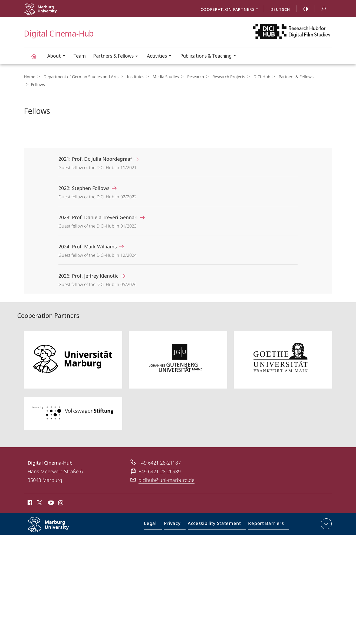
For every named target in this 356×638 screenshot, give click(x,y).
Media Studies (162, 76)
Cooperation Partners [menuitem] (230, 9)
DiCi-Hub (253, 76)
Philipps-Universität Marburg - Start (53, 12)
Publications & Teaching (209, 56)
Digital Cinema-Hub (36, 58)
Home (29, 76)
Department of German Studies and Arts (79, 76)
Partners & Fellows (117, 56)
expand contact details (325, 516)
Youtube (50, 495)
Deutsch (280, 9)
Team (79, 55)
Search (320, 9)
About (58, 56)
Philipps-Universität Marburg (54, 521)
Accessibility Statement (216, 517)
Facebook (29, 495)
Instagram (61, 495)
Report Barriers (265, 517)
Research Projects (222, 76)
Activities (161, 56)
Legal (157, 517)
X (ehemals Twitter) (38, 495)
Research (190, 76)
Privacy (176, 517)
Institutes (132, 76)
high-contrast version (303, 9)
